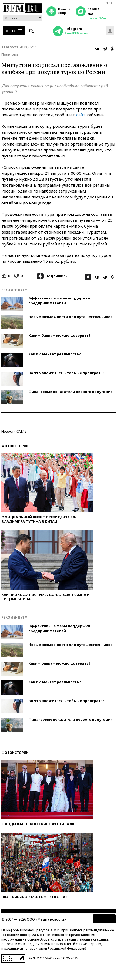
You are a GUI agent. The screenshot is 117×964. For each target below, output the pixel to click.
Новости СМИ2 (13, 431)
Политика (9, 54)
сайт (80, 114)
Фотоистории (15, 446)
